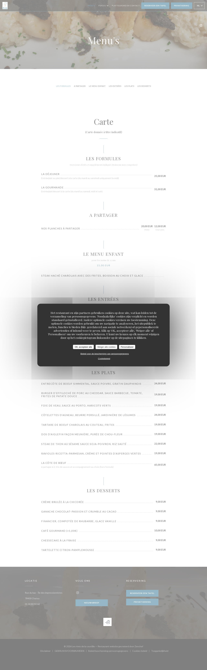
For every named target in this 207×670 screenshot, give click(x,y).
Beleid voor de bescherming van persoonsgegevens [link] (104, 354)
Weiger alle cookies (106, 347)
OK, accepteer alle (83, 347)
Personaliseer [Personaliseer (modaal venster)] (127, 347)
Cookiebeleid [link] (104, 358)
